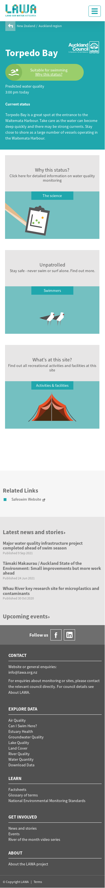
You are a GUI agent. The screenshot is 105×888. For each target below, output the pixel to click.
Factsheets (17, 789)
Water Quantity (21, 759)
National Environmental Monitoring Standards (46, 800)
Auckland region (50, 26)
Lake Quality (18, 742)
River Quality (19, 753)
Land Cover (17, 748)
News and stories (22, 828)
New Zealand (26, 26)
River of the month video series (34, 839)
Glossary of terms (23, 795)
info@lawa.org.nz (22, 672)
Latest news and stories (34, 532)
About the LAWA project (28, 864)
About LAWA (18, 692)
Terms (38, 882)
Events (14, 833)
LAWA (21, 10)
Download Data (21, 764)
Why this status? (48, 74)
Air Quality (17, 720)
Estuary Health (20, 731)
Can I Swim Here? (22, 725)
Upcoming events (27, 616)
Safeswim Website (26, 499)
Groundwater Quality (26, 737)
